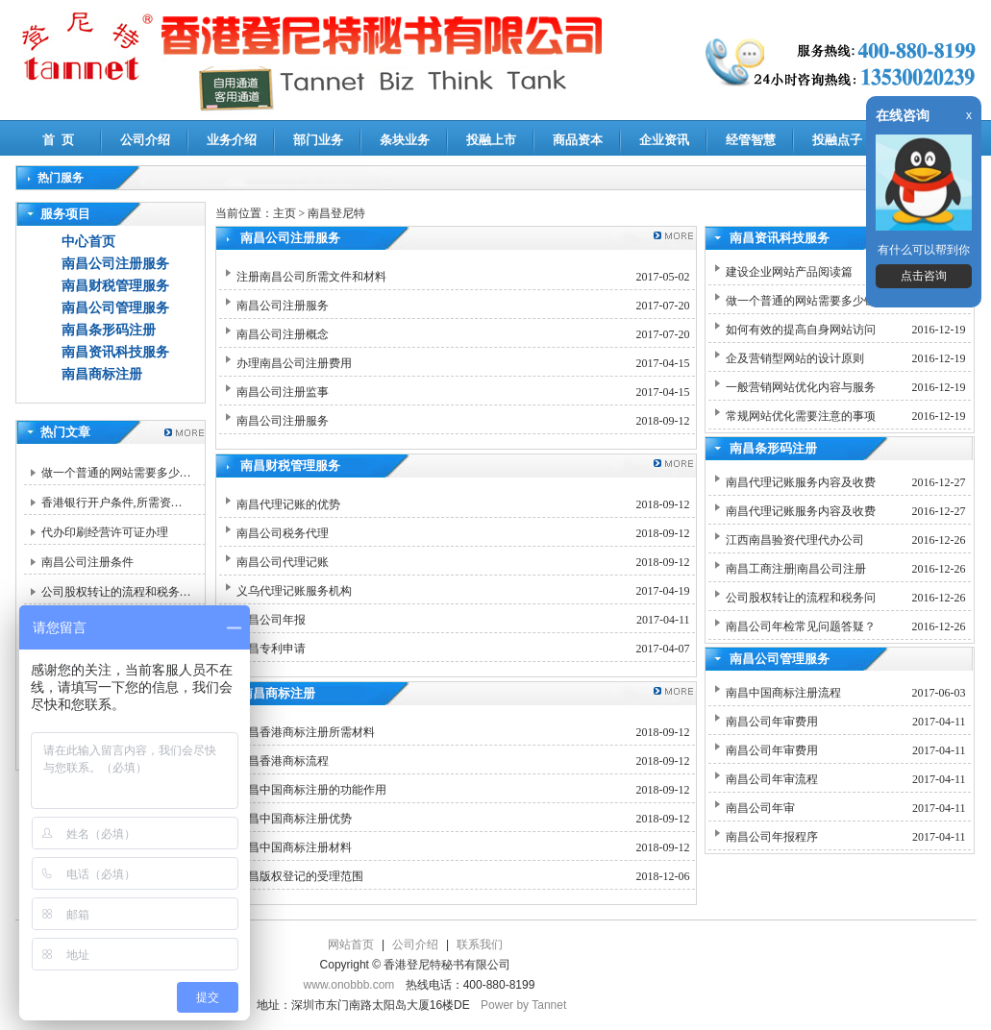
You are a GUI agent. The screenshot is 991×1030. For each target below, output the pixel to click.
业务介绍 (232, 140)
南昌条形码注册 (109, 330)
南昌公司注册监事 (282, 392)
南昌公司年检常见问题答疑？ (801, 626)
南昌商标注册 (102, 374)
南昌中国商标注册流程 (783, 692)
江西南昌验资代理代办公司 (795, 540)
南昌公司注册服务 (115, 264)
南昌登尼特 (336, 213)
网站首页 (351, 944)
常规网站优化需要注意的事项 (801, 416)
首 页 (58, 140)
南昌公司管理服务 (115, 308)
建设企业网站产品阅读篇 (789, 272)
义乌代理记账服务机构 (294, 591)
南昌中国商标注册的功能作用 (311, 790)
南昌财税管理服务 (115, 286)
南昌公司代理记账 (282, 562)
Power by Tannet (523, 1005)
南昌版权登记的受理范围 (299, 876)
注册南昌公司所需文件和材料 (311, 276)
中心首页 (88, 241)
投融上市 (491, 140)
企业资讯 (664, 140)
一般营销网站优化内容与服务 (801, 387)
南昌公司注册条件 (87, 562)
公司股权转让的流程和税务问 (801, 597)
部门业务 (318, 140)
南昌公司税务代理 (282, 533)
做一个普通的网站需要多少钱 (801, 300)
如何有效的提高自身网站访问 (801, 329)
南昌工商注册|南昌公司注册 (796, 569)
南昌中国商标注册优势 (294, 818)
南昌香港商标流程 (282, 761)
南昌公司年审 (760, 808)
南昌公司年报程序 (772, 837)
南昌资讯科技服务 (115, 352)
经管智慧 (751, 140)
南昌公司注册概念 (282, 334)
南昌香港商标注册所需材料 (305, 732)
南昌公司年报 (271, 619)
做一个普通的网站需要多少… (116, 472)
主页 (284, 213)
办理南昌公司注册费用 (294, 363)
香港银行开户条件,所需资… (112, 502)
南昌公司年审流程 (772, 779)
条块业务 (405, 140)
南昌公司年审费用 (772, 721)
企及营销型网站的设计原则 (795, 358)
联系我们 (480, 944)
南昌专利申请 (271, 648)
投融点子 (837, 140)
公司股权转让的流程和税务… (116, 592)
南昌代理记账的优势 (288, 504)
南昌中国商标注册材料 (294, 847)
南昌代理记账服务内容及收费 (801, 482)
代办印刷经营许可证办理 (104, 532)
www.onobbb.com (349, 985)
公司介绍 (145, 140)
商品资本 (578, 140)
